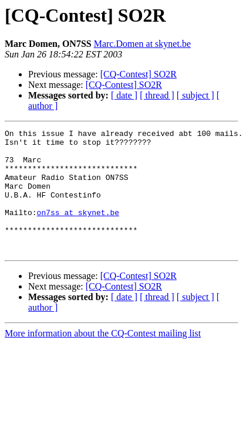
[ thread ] (157, 95)
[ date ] (124, 95)
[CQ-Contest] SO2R (138, 74)
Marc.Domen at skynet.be (142, 44)
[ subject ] (195, 95)
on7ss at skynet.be (78, 229)
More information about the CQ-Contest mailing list (103, 358)
